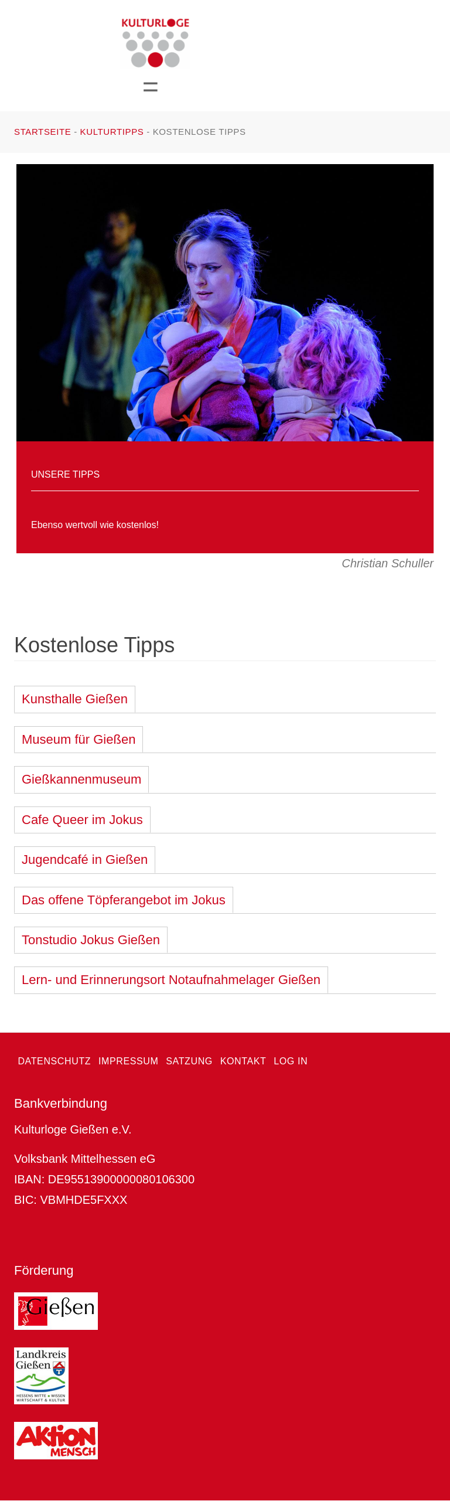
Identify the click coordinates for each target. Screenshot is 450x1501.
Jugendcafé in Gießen (85, 859)
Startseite (42, 132)
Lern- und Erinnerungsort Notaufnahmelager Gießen (171, 979)
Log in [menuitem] (291, 1061)
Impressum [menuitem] (128, 1061)
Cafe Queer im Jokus (82, 819)
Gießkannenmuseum (81, 779)
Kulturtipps (112, 132)
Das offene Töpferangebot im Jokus (124, 900)
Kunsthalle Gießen (75, 699)
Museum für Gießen (78, 739)
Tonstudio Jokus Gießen (91, 939)
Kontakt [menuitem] (243, 1061)
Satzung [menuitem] (189, 1061)
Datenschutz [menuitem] (54, 1061)
